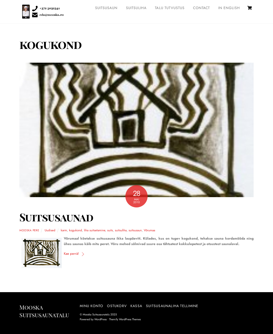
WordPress (100, 319)
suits (110, 230)
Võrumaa (149, 230)
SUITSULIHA (136, 8)
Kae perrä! (71, 253)
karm (64, 230)
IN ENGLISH (229, 8)
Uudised (50, 230)
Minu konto (91, 306)
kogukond (75, 230)
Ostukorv (117, 306)
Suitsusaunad (56, 217)
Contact (201, 8)
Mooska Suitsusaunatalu (96, 314)
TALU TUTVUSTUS (170, 8)
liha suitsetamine (94, 230)
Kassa (136, 306)
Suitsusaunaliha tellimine (172, 306)
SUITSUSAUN (106, 8)
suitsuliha (121, 230)
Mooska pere (29, 230)
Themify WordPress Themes (125, 319)
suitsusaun (135, 230)
